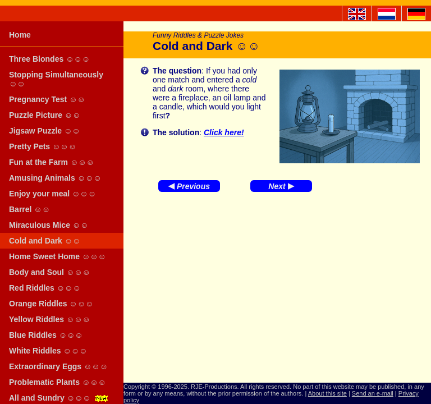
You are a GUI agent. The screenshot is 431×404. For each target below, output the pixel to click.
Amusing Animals (55, 177)
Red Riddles (45, 287)
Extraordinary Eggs (58, 366)
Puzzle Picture (44, 115)
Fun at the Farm (51, 162)
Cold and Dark (44, 240)
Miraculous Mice (48, 225)
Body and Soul (49, 272)
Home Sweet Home (57, 256)
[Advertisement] (277, 287)
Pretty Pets (42, 146)
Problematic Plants (57, 382)
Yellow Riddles (49, 319)
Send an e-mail (372, 393)
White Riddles (48, 350)
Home (20, 34)
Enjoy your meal (52, 193)
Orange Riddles (51, 303)
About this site (327, 393)
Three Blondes (49, 58)
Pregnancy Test (47, 99)
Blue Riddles (46, 334)
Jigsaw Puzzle (44, 130)
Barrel (29, 209)
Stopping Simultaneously (56, 79)
